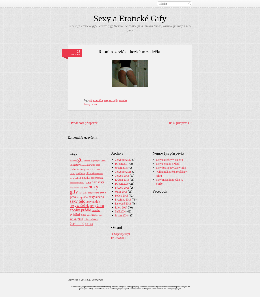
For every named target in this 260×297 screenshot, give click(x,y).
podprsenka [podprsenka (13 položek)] (97, 177)
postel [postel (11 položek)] (81, 182)
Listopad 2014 (123, 203)
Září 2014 (120, 211)
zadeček (123, 100)
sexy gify (113, 100)
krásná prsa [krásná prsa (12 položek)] (94, 164)
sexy (106, 100)
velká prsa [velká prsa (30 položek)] (76, 219)
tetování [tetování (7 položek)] (98, 215)
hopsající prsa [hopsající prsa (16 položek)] (97, 160)
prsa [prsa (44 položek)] (88, 182)
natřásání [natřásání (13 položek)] (80, 173)
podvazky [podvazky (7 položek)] (74, 183)
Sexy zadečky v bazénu (169, 159)
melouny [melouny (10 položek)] (81, 169)
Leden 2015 (121, 195)
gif (90, 100)
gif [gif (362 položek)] (80, 160)
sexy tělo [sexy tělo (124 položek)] (77, 201)
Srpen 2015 (121, 167)
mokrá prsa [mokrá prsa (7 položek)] (90, 169)
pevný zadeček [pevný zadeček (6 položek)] (75, 178)
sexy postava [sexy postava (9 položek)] (93, 192)
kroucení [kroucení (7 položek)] (84, 165)
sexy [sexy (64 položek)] (100, 182)
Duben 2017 (122, 163)
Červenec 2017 (123, 159)
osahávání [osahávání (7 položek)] (98, 173)
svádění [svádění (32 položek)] (75, 214)
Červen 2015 (122, 175)
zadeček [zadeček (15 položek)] (93, 219)
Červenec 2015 (123, 171)
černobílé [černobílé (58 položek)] (77, 223)
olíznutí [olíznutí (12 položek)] (90, 173)
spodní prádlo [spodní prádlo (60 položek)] (80, 210)
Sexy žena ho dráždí (168, 163)
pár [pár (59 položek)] (94, 182)
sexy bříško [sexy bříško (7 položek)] (74, 188)
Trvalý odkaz (90, 104)
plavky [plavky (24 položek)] (86, 177)
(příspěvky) (120, 234)
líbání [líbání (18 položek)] (73, 169)
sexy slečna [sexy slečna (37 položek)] (96, 197)
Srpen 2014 (121, 215)
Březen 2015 (122, 187)
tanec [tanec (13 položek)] (83, 214)
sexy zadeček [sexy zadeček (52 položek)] (79, 206)
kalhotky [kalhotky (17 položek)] (75, 164)
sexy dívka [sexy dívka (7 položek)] (84, 188)
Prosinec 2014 (123, 199)
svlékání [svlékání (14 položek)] (96, 210)
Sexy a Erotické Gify (130, 18)
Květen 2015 (122, 179)
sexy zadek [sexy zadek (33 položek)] (93, 202)
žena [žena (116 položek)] (89, 223)
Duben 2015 (122, 183)
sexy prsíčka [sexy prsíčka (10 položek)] (82, 197)
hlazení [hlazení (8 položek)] (86, 160)
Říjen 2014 (121, 207)
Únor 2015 (121, 191)
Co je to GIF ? (118, 238)
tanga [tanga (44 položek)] (91, 214)
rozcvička (98, 100)
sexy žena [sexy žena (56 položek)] (97, 206)
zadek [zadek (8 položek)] (86, 219)
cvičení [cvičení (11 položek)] (73, 160)
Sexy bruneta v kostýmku (171, 167)
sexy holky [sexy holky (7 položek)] (83, 193)
